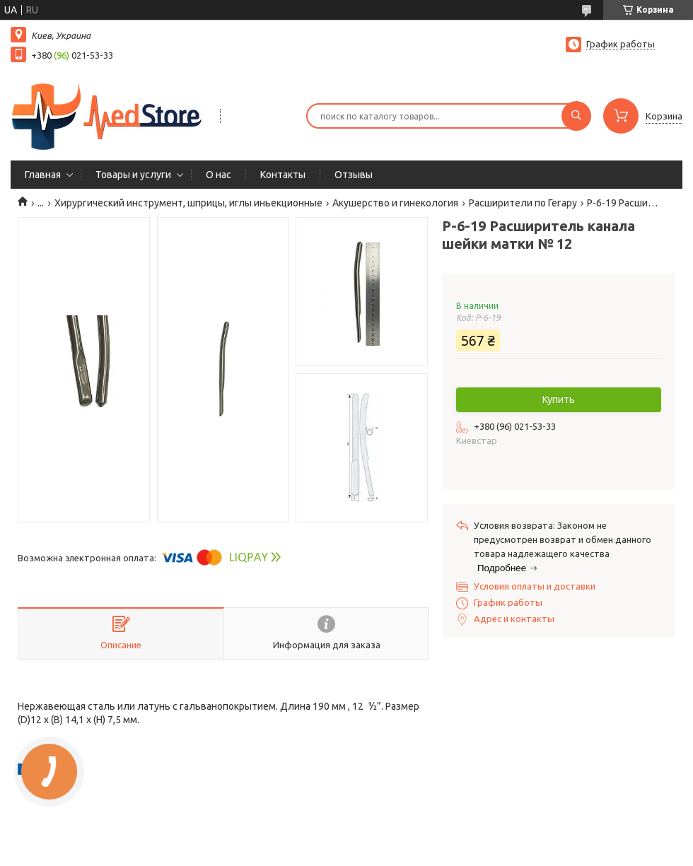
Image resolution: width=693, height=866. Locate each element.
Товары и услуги (133, 175)
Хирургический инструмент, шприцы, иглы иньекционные (188, 203)
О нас (218, 175)
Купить (558, 399)
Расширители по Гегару (523, 203)
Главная (43, 175)
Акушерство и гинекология (395, 203)
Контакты (282, 175)
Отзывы (353, 175)
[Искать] (576, 116)
